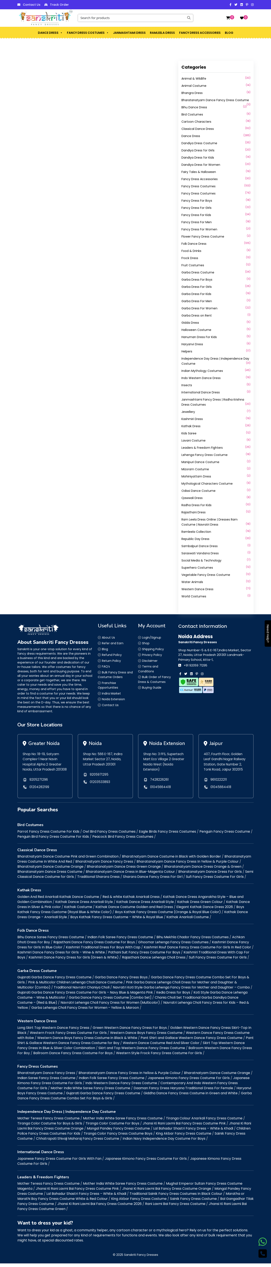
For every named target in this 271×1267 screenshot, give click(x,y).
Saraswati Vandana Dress (200, 553)
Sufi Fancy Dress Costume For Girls (215, 880)
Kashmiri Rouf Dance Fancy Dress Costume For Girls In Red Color (197, 950)
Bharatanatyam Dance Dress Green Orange (124, 870)
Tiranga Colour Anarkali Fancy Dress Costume (204, 1121)
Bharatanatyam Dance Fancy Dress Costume (215, 100)
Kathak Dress (190, 426)
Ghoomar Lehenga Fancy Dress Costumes (173, 945)
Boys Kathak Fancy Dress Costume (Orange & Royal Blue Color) (168, 915)
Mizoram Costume (195, 469)
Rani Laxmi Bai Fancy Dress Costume (175, 1207)
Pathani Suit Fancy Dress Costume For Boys (144, 955)
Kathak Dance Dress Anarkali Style (84, 905)
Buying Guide (151, 687)
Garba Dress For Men (196, 301)
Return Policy (111, 661)
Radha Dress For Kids (196, 505)
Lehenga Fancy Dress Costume (204, 455)
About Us (108, 637)
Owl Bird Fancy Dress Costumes (109, 835)
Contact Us (31, 5)
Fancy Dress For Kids (196, 215)
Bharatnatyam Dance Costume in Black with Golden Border (171, 860)
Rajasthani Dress (193, 512)
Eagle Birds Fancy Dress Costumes (167, 835)
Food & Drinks (191, 251)
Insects (186, 385)
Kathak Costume (78, 910)
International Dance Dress (200, 392)
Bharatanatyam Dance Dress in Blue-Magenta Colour (130, 875)
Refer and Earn (112, 643)
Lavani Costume (193, 440)
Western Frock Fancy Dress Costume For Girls (68, 1036)
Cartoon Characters (196, 122)
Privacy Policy (152, 655)
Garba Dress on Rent (196, 315)
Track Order (59, 5)
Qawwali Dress (192, 498)
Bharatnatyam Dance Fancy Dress (104, 865)
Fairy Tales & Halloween (198, 172)
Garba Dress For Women (199, 308)
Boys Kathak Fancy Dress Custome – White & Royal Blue (116, 920)
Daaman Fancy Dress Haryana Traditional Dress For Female (183, 1091)
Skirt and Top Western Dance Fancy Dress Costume (141, 1051)
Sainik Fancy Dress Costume (193, 1202)
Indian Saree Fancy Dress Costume (46, 1081)
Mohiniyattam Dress (196, 476)
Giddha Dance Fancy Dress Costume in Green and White (191, 1096)
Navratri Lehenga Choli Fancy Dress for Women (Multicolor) (110, 1006)
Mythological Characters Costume (207, 483)
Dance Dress (50, 33)
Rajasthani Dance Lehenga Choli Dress (153, 960)
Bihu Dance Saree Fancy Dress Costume (50, 940)
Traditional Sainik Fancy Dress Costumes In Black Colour (176, 1197)
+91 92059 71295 (195, 665)
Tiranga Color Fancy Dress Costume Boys (118, 1137)
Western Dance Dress (197, 589)
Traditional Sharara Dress (98, 880)
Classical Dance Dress (197, 129)
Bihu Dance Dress (194, 107)
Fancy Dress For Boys (196, 200)
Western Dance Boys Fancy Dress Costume (146, 1036)
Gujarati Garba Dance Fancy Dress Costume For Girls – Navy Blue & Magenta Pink (85, 996)
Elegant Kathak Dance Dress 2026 (204, 910)
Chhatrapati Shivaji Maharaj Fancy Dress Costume (77, 1142)
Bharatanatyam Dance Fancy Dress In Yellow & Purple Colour (188, 865)
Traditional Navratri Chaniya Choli (81, 991)
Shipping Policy (153, 649)
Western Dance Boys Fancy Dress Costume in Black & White (87, 1041)
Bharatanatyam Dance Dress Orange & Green (202, 870)
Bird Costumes (192, 114)
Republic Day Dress (195, 539)
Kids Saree (188, 433)
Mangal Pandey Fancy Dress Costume (118, 1132)
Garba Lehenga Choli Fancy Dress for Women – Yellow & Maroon (85, 1011)
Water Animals (192, 582)
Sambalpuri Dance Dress (199, 546)
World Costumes (193, 596)
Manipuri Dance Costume (200, 462)
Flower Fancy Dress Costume (202, 236)
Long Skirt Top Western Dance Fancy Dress (53, 1031)
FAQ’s (106, 666)
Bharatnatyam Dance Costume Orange (50, 870)
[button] (61, 33)
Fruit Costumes (192, 265)
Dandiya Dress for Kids (197, 157)
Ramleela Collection (196, 532)
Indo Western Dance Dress (201, 378)
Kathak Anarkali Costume (187, 920)
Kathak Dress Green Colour (200, 905)
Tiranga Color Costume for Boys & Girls (49, 1126)
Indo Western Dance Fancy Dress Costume (121, 1086)
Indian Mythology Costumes (202, 371)
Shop (145, 643)
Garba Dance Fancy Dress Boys (121, 981)
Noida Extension (113, 699)
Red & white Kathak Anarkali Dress (131, 900)
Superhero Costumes (197, 568)
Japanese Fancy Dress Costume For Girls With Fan (59, 1162)
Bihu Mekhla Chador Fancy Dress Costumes (192, 940)
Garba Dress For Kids (196, 294)
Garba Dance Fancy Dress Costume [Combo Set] (110, 1001)
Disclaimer (150, 661)
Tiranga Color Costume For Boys (112, 1126)
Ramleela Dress (162, 33)
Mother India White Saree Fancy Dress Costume (90, 1091)
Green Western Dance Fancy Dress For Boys (130, 1031)
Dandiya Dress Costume (199, 143)
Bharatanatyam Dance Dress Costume (49, 875)
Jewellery (188, 412)
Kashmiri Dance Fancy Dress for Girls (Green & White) (74, 960)
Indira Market (111, 693)
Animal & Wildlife (193, 78)
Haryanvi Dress (192, 344)
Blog (229, 33)
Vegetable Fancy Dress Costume (205, 575)
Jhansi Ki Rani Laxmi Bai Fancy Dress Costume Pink (184, 1126)
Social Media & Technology (201, 560)
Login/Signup (151, 637)
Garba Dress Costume (197, 272)
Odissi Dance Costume (198, 491)
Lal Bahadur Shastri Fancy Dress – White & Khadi (193, 1132)
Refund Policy (112, 655)
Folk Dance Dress (193, 244)
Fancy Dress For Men (196, 222)
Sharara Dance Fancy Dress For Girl (153, 880)
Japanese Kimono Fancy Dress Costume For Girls (189, 1081)
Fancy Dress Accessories (200, 33)
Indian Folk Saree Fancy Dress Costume (120, 940)
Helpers (186, 351)
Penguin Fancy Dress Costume (224, 835)
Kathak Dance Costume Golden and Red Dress (134, 910)
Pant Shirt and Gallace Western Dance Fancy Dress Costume (191, 1041)
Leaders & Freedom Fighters (202, 448)
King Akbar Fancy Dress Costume (183, 1137)
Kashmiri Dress (192, 419)
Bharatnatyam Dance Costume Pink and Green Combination (68, 860)
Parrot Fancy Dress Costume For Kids (48, 835)
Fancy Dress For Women (199, 229)
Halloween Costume (196, 330)
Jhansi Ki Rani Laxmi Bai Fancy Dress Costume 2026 (99, 1207)
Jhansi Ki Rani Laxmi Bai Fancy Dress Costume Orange (166, 1192)
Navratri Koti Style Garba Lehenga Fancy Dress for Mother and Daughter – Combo (181, 991)
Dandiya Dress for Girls (197, 150)
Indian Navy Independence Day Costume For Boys (164, 1142)
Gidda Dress (190, 323)
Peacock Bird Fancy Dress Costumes (122, 840)
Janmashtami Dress (129, 33)
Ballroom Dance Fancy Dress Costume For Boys (73, 1056)
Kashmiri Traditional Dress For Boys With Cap (103, 950)
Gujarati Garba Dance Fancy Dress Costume (54, 981)
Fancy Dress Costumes (88, 33)
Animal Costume (193, 86)
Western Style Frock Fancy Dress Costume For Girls (159, 1056)
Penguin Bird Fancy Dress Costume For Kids (53, 840)
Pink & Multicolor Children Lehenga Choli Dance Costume (75, 986)
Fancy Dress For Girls (196, 208)
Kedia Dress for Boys (173, 996)
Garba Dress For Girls (196, 287)
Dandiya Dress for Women (200, 165)
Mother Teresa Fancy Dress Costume (48, 1121)
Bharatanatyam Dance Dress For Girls (210, 875)
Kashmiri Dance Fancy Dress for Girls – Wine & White (61, 955)
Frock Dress (189, 258)
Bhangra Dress (192, 93)
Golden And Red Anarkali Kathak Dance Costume (58, 900)
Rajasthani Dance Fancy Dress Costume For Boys (94, 945)
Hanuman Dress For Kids (199, 337)
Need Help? (268, 634)
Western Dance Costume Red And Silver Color (161, 1046)
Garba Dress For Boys (196, 279)
